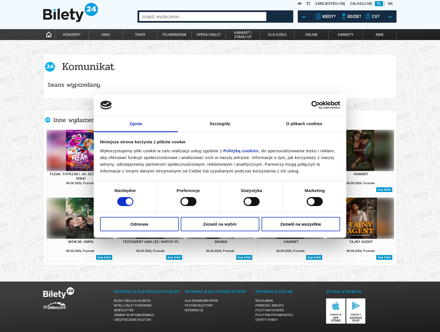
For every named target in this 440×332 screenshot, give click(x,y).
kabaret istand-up (243, 35)
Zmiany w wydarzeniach (134, 315)
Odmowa (139, 224)
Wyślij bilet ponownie (133, 305)
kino (106, 34)
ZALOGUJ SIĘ (361, 4)
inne (380, 34)
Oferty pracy (266, 320)
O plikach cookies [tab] (304, 123)
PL (379, 4)
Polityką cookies (241, 150)
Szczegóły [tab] (220, 123)
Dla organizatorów (201, 301)
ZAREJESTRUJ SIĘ (330, 4)
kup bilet (384, 189)
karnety (345, 34)
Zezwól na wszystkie (300, 224)
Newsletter (124, 310)
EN (390, 4)
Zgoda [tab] (135, 123)
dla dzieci (277, 34)
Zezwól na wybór (220, 224)
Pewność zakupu (269, 305)
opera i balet (208, 34)
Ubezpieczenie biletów (132, 320)
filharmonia (174, 34)
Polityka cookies (269, 310)
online (311, 34)
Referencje (194, 310)
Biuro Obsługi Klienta (132, 301)
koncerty (72, 34)
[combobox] (203, 16)
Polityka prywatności (274, 315)
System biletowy (199, 305)
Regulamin (264, 301)
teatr (140, 34)
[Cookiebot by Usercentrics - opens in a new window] (315, 105)
